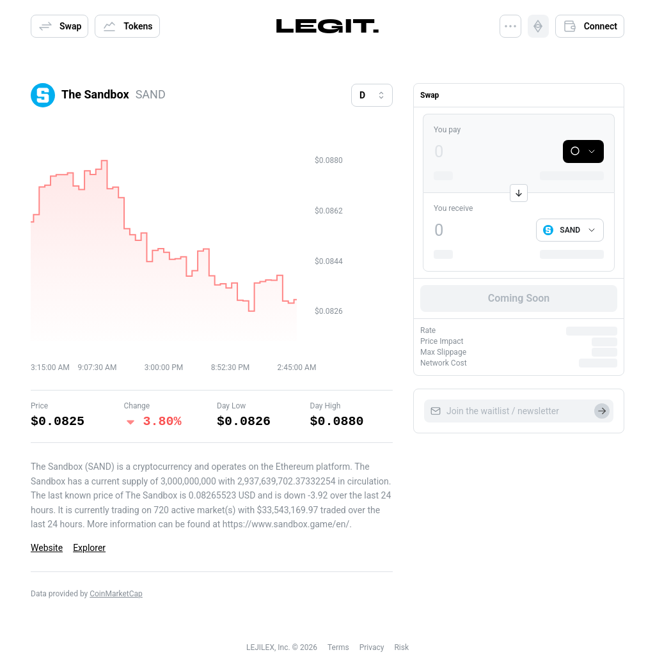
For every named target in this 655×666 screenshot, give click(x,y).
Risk (401, 647)
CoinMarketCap (116, 593)
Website (47, 548)
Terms (338, 647)
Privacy (371, 647)
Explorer (89, 548)
